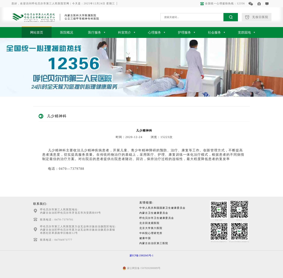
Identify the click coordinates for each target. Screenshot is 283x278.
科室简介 (126, 32)
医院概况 (66, 32)
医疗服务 (96, 32)
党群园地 (246, 32)
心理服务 (156, 32)
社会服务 (216, 32)
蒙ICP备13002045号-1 (141, 255)
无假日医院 (256, 17)
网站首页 (36, 32)
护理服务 (186, 32)
